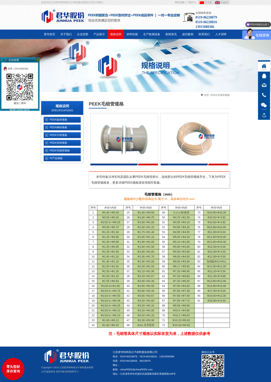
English (221, 2)
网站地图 (180, 2)
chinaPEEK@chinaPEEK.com (136, 369)
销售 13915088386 (15, 68)
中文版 (206, 2)
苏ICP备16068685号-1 (67, 371)
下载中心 (191, 2)
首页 (206, 95)
